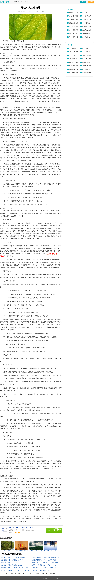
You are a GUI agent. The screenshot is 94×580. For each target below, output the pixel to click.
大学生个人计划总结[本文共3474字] (11, 562)
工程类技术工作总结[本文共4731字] (42, 570)
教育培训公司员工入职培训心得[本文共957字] (45, 565)
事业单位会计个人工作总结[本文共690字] (13, 557)
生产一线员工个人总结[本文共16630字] (44, 573)
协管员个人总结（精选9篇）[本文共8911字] (44, 562)
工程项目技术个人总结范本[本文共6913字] (44, 567)
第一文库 (45, 578)
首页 (21, 2)
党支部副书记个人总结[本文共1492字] (12, 565)
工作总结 (27, 2)
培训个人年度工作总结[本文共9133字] (16, 573)
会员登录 (83, 1)
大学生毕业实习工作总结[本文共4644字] (43, 560)
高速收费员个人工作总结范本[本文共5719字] (14, 567)
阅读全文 (35, 11)
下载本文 (41, 11)
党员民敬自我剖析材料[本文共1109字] (12, 560)
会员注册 (91, 1)
